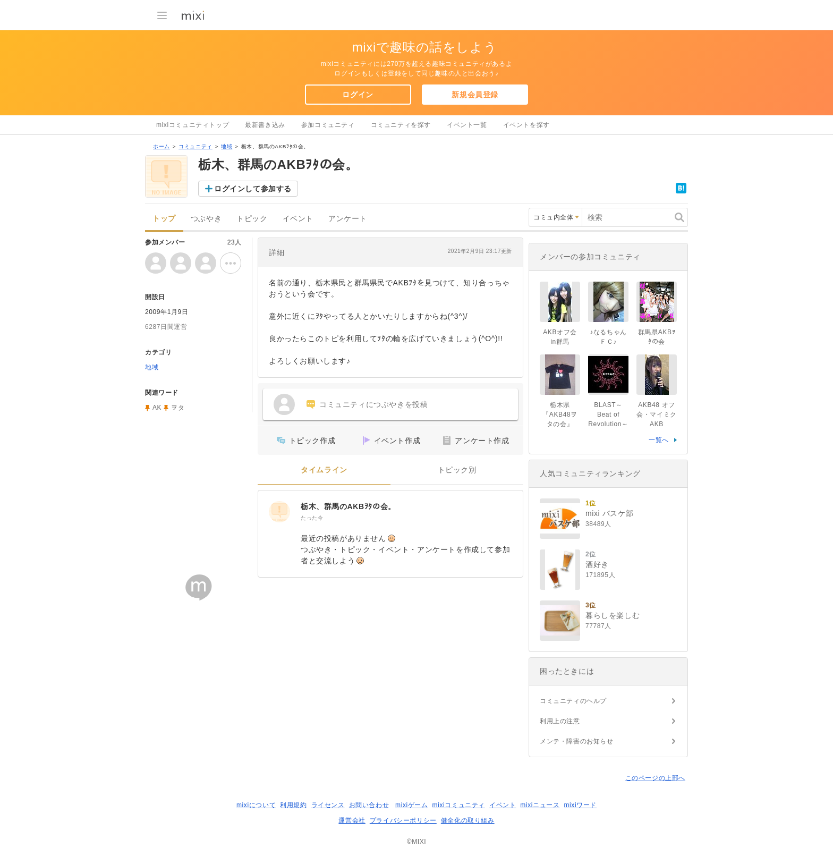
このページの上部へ (655, 778)
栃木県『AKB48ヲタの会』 (559, 414)
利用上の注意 (560, 721)
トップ (164, 219)
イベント (298, 219)
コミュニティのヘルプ (573, 701)
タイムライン (324, 470)
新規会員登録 (475, 94)
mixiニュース (539, 805)
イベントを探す (526, 125)
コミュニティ (195, 146)
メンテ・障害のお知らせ (577, 741)
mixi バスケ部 (609, 513)
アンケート (347, 219)
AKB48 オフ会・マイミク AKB (656, 414)
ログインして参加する (253, 188)
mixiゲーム (411, 805)
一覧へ (659, 440)
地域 (226, 146)
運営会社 (351, 820)
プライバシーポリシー (403, 820)
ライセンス (328, 805)
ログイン (357, 94)
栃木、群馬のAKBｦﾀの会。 (348, 506)
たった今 (312, 518)
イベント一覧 (467, 125)
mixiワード (580, 805)
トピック (251, 219)
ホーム (161, 146)
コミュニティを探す (401, 125)
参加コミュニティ (328, 125)
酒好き (597, 564)
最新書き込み (265, 125)
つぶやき (206, 219)
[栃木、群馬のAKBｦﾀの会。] (279, 511)
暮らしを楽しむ (612, 615)
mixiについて (256, 805)
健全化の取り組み (468, 820)
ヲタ (177, 407)
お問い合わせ (369, 805)
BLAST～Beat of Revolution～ (608, 414)
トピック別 (457, 470)
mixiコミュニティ (458, 805)
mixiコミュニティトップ (192, 125)
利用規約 (293, 805)
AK (157, 407)
